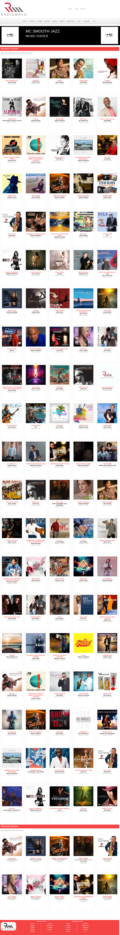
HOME (70, 9)
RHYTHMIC (87, 21)
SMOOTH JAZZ (70, 21)
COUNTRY (62, 21)
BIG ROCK (47, 21)
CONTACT (82, 9)
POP (79, 21)
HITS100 (24, 21)
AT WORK (39, 21)
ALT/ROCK (32, 21)
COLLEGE (54, 21)
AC (94, 21)
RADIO (76, 9)
